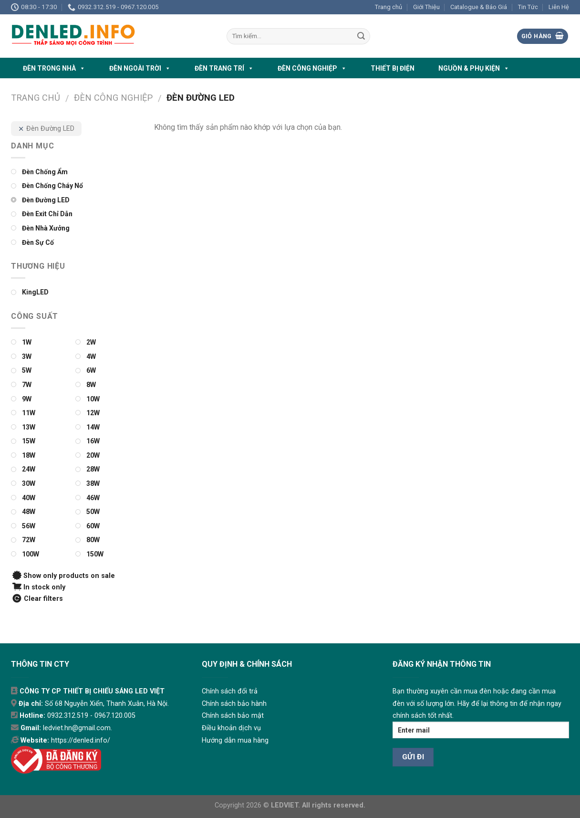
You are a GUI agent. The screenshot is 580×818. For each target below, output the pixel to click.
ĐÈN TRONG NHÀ (54, 68)
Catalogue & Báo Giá (478, 6)
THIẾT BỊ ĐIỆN (392, 68)
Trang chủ (388, 6)
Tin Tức (528, 6)
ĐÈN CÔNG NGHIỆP (312, 68)
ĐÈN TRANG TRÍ (224, 68)
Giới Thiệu (426, 6)
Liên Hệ (559, 6)
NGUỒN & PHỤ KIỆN (473, 68)
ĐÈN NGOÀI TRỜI (140, 68)
